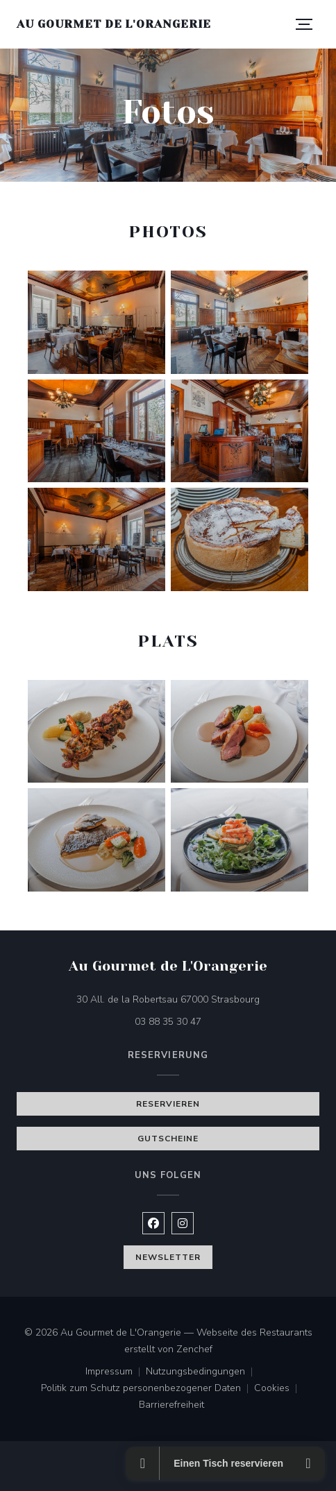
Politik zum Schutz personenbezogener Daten (147, 1389)
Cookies (278, 1389)
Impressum (115, 1372)
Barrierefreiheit (171, 1405)
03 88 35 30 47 (168, 1021)
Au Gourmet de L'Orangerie (114, 24)
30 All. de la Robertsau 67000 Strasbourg (197, 998)
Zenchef (194, 1349)
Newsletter (168, 1257)
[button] (304, 24)
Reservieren (168, 1103)
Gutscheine (168, 1138)
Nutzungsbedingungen (202, 1372)
